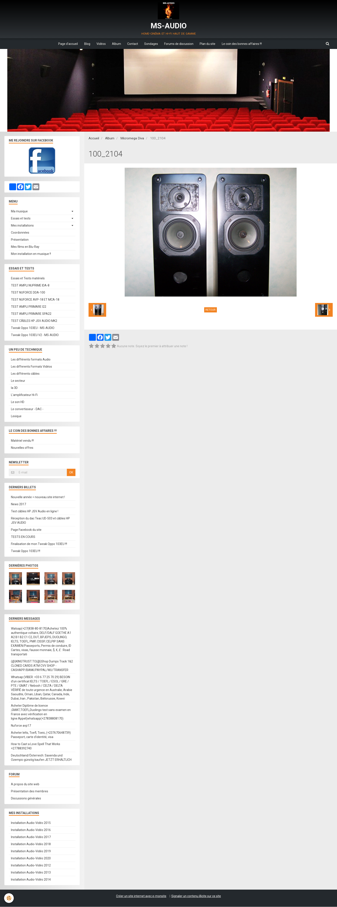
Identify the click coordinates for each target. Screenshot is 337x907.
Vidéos (100, 44)
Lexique (16, 416)
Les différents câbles (25, 374)
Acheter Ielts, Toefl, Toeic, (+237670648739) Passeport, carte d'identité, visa (41, 735)
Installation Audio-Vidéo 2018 (31, 844)
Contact (132, 44)
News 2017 (18, 504)
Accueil (94, 138)
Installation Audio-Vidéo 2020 (31, 858)
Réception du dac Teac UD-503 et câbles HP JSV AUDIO (40, 521)
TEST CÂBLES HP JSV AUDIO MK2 (34, 321)
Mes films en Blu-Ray (25, 247)
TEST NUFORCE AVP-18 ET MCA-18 (35, 299)
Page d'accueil (67, 44)
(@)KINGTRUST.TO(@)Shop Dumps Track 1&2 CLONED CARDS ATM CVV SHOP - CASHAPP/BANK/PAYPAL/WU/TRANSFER (42, 666)
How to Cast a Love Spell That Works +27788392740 (35, 746)
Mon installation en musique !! (31, 254)
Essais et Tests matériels (28, 278)
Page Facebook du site (26, 530)
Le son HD (17, 402)
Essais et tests (21, 218)
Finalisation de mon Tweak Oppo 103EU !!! (39, 544)
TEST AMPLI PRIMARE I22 (28, 307)
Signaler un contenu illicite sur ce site (196, 896)
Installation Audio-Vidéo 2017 (31, 837)
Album (116, 44)
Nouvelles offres (22, 448)
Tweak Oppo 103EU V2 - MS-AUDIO (35, 335)
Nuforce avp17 (21, 725)
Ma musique (19, 211)
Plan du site (208, 44)
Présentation (20, 240)
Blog (87, 44)
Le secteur (18, 381)
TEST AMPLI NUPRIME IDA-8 (30, 285)
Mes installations (22, 225)
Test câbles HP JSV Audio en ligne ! (34, 511)
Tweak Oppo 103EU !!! (25, 551)
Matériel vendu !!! (22, 441)
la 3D (14, 388)
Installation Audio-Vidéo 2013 (31, 872)
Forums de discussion (179, 44)
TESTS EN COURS (23, 537)
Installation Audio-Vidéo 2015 (31, 823)
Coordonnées (20, 232)
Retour (210, 310)
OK (71, 472)
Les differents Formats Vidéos (31, 366)
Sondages (151, 44)
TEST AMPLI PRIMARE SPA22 (31, 314)
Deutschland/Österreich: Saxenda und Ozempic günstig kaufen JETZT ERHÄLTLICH (41, 758)
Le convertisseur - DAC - (27, 409)
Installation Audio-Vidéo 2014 (31, 879)
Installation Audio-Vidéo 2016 (31, 830)
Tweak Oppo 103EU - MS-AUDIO (32, 328)
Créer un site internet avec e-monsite (141, 896)
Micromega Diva (132, 138)
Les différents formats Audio (31, 359)
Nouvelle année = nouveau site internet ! (38, 497)
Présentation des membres (29, 791)
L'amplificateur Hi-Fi (24, 395)
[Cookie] (9, 898)
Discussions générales (26, 798)
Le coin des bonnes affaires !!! (242, 44)
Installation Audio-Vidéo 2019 (31, 851)
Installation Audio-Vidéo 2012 (31, 865)
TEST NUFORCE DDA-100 (28, 292)
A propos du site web (25, 784)
